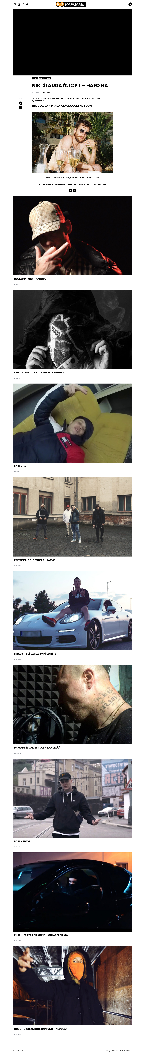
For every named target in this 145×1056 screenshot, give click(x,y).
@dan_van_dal (92, 177)
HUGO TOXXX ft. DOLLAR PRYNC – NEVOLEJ (42, 1029)
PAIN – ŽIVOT (22, 841)
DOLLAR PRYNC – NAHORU (31, 279)
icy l (75, 185)
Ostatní (122, 1051)
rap (99, 185)
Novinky (42, 78)
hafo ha (69, 185)
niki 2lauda (82, 185)
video (104, 185)
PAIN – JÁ (20, 466)
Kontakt (128, 1051)
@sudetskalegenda (66, 177)
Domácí (35, 78)
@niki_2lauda (52, 177)
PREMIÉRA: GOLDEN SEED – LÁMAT (36, 560)
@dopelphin (80, 177)
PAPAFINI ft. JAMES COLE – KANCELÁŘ (38, 747)
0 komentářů (45, 92)
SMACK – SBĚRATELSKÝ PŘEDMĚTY (36, 654)
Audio (117, 1051)
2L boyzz (42, 185)
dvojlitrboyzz (60, 185)
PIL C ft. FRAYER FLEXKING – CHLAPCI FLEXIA (42, 935)
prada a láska (92, 185)
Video (48, 78)
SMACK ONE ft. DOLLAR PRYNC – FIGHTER (40, 372)
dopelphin (49, 185)
